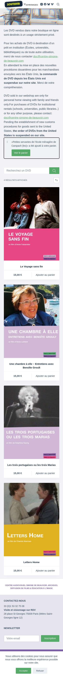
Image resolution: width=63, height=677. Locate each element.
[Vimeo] (52, 4)
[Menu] (57, 16)
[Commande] (56, 180)
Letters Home (32, 562)
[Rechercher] (58, 4)
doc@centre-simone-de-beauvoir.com (26, 117)
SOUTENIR (13, 4)
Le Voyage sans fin (31, 266)
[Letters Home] (31, 519)
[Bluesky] (48, 4)
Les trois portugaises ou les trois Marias (31, 465)
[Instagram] (41, 4)
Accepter (23, 670)
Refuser (40, 670)
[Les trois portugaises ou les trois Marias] (31, 422)
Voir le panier (21, 152)
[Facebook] (45, 4)
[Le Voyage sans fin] (31, 224)
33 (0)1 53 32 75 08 (14, 606)
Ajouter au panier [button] (45, 274)
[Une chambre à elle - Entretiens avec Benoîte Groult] (31, 321)
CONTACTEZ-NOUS (15, 600)
